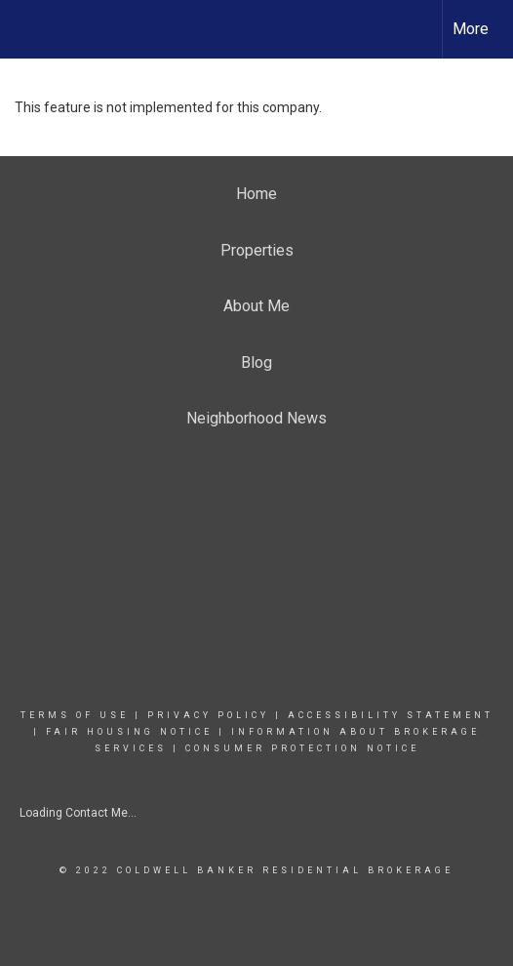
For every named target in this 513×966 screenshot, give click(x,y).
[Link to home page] (32, 29)
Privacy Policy (208, 715)
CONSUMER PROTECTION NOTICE (302, 748)
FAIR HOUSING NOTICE (129, 732)
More (471, 29)
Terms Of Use (74, 715)
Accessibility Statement (390, 715)
